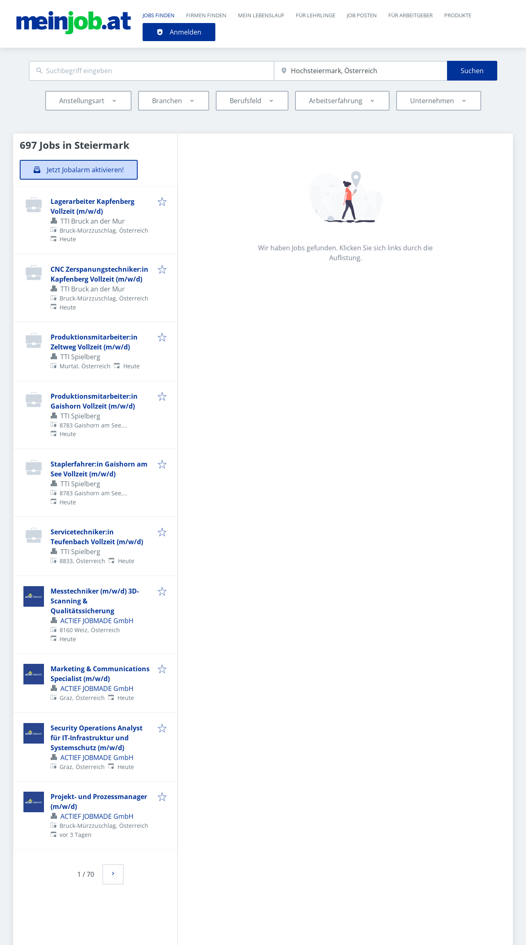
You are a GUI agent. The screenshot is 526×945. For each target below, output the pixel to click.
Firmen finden (206, 15)
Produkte (457, 15)
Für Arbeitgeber (410, 15)
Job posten (362, 15)
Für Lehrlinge (315, 15)
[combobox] (151, 71)
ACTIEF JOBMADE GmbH (97, 620)
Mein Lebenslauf (261, 15)
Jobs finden (159, 15)
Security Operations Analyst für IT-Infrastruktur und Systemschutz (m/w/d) (97, 737)
